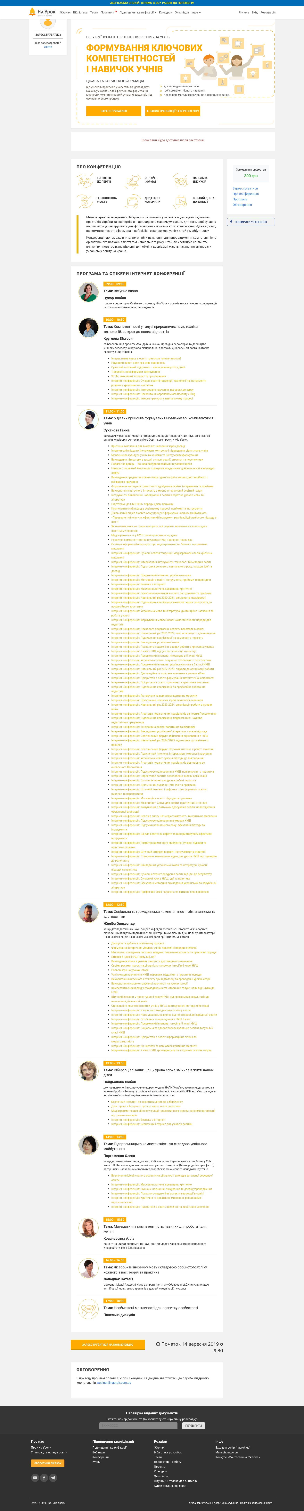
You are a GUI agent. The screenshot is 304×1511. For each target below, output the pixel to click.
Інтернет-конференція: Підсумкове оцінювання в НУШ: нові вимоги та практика (162, 771)
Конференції (101, 1457)
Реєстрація (268, 12)
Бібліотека (80, 12)
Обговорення (242, 205)
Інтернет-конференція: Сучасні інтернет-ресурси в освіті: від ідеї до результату (161, 874)
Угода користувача (200, 1502)
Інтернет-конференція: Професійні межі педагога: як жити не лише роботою (160, 891)
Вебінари (99, 1452)
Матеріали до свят (228, 1452)
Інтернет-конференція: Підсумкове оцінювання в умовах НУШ (151, 820)
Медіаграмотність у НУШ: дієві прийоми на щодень (144, 535)
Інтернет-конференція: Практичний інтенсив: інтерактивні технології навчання (161, 753)
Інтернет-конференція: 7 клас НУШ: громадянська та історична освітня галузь (161, 1050)
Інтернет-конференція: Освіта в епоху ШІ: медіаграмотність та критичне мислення (164, 816)
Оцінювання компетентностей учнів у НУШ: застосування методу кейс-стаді (160, 1005)
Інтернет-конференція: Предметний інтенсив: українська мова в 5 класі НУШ (160, 664)
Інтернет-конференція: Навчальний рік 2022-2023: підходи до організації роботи (162, 669)
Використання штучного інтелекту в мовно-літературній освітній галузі (156, 490)
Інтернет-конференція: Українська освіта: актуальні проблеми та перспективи (161, 660)
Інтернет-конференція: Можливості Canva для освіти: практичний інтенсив (159, 802)
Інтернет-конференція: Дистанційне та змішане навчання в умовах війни (158, 673)
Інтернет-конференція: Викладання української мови (145, 642)
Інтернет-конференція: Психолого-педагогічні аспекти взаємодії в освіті (157, 629)
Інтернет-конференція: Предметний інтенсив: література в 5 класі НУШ (156, 655)
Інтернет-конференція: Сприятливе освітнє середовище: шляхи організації (159, 775)
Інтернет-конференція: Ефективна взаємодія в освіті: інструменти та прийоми (161, 593)
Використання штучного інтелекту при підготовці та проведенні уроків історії (160, 979)
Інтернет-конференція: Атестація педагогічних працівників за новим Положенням (163, 713)
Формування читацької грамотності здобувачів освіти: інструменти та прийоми (162, 486)
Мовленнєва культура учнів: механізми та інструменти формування (154, 455)
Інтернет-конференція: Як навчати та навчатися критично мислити (154, 695)
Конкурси (165, 12)
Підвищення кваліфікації (137, 12)
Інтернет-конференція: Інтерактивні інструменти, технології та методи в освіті (161, 562)
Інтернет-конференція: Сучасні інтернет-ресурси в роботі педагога (153, 780)
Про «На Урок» (41, 1447)
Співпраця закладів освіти (49, 1452)
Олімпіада (182, 12)
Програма (240, 199)
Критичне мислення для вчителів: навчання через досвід (148, 446)
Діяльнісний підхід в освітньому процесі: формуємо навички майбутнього (159, 513)
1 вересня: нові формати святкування (135, 371)
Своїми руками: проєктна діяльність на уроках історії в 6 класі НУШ (154, 965)
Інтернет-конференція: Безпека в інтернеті (138, 584)
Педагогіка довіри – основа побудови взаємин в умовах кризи (151, 463)
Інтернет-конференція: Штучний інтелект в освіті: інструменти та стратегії (158, 851)
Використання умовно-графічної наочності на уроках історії (149, 983)
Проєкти (160, 1466)
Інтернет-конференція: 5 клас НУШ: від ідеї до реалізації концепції (153, 651)
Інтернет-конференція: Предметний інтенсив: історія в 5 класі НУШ (154, 1023)
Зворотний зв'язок (48, 1463)
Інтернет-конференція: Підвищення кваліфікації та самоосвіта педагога (157, 637)
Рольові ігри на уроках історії (130, 970)
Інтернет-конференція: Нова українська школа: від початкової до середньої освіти (164, 1014)
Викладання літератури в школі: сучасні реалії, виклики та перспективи (157, 459)
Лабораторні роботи (168, 1462)
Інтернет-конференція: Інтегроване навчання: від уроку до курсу (152, 389)
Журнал (65, 12)
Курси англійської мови (170, 1486)
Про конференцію (246, 194)
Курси (97, 1462)
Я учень (244, 12)
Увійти (48, 46)
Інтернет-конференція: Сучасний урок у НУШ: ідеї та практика (150, 878)
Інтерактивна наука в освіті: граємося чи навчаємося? (146, 358)
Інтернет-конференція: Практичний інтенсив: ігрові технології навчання (157, 700)
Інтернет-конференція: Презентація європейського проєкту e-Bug (153, 394)
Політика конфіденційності (256, 1502)
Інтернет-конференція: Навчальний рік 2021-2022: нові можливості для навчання (163, 633)
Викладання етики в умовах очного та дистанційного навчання (152, 961)
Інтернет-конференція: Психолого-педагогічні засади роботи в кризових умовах (162, 646)
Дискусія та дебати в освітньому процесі (137, 943)
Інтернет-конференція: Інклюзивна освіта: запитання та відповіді (153, 726)
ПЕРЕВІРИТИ (193, 1425)
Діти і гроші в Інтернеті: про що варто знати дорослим (146, 1106)
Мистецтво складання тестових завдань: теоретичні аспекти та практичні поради (163, 952)
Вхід (255, 12)
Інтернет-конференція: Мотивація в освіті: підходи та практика (151, 798)
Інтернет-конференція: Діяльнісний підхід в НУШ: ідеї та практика (153, 784)
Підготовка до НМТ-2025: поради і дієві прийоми (142, 504)
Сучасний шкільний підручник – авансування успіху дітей (148, 367)
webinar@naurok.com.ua (114, 1383)
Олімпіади (161, 1476)
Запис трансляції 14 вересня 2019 (173, 111)
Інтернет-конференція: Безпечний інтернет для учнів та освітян (151, 1124)
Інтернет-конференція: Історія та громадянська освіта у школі (151, 1010)
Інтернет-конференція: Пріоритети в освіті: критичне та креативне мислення (160, 682)
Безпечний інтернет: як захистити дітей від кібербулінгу (147, 1101)
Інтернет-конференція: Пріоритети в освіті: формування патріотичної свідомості (162, 677)
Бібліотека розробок (168, 1452)
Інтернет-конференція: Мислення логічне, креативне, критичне (151, 588)
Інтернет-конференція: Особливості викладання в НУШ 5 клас (151, 1019)
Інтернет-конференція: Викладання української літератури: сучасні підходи (159, 731)
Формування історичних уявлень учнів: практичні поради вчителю (153, 947)
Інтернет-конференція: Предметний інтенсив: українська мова (151, 575)
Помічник (109, 12)
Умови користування (225, 1502)
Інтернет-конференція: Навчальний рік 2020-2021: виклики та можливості (158, 597)
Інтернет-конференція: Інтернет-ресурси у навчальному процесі (152, 398)
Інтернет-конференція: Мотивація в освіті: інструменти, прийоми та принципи (161, 579)
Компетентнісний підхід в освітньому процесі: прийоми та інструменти (156, 508)
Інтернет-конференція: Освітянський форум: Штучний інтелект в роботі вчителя (162, 749)
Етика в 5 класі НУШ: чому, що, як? (133, 956)
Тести (94, 12)
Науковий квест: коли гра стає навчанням (138, 362)
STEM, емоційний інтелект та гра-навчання (138, 376)
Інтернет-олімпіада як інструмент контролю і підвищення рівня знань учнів (159, 450)
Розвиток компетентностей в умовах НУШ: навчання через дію (151, 539)
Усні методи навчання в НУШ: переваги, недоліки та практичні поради (156, 974)
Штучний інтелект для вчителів (175, 1481)
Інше (196, 12)
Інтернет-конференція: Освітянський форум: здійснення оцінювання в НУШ (159, 735)
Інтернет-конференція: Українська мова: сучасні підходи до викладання (157, 758)
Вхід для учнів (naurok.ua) (233, 1447)
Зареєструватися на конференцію (107, 1344)
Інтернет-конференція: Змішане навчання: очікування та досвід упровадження (161, 1189)
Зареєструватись (48, 34)
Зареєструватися (114, 111)
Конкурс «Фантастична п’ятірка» (238, 1457)
